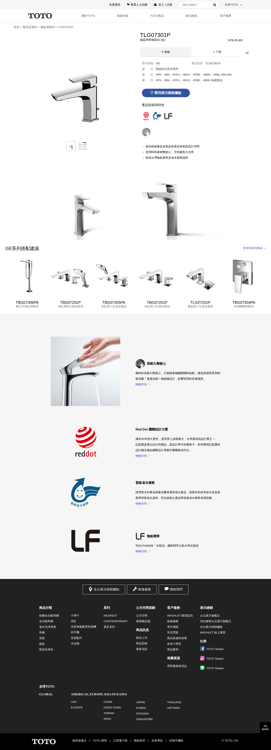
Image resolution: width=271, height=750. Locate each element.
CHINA (108, 701)
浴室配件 (76, 637)
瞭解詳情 (141, 384)
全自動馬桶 (46, 621)
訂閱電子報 (120, 740)
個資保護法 (79, 740)
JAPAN (140, 702)
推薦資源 (173, 658)
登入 (161, 4)
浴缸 (73, 621)
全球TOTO (231, 4)
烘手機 (75, 632)
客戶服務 (225, 15)
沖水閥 (75, 643)
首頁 (16, 27)
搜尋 (214, 4)
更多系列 (109, 626)
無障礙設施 (143, 621)
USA (74, 701)
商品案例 (172, 649)
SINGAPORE (144, 719)
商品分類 (45, 608)
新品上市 (141, 637)
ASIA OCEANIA (115, 694)
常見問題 (172, 632)
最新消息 (141, 649)
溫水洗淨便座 (47, 626)
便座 (42, 638)
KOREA (141, 707)
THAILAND (174, 702)
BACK (265, 729)
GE (158, 63)
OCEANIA (142, 713)
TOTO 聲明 (100, 740)
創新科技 (122, 15)
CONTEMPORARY (116, 621)
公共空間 (141, 615)
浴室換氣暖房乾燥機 (83, 626)
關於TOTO (88, 15)
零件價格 (172, 626)
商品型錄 (141, 643)
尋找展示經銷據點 (167, 93)
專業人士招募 (139, 4)
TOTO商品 (157, 15)
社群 (203, 641)
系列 (107, 608)
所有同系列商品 (253, 248)
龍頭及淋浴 (30, 27)
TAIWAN (109, 713)
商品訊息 (142, 630)
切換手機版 (176, 740)
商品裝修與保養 (177, 638)
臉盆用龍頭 (47, 27)
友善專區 (114, 4)
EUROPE (77, 707)
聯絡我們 (176, 589)
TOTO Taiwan (212, 649)
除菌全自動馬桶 (49, 615)
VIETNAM (173, 707)
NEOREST (110, 615)
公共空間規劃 (145, 608)
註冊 (169, 4)
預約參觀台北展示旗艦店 (215, 621)
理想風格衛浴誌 (177, 665)
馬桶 (42, 632)
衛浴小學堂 (174, 643)
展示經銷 (191, 15)
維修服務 (144, 589)
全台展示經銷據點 (106, 589)
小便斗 (75, 615)
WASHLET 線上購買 (213, 632)
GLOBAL (46, 694)
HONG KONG (112, 707)
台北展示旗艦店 (210, 615)
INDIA (107, 718)
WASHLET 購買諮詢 (180, 615)
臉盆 (42, 643)
